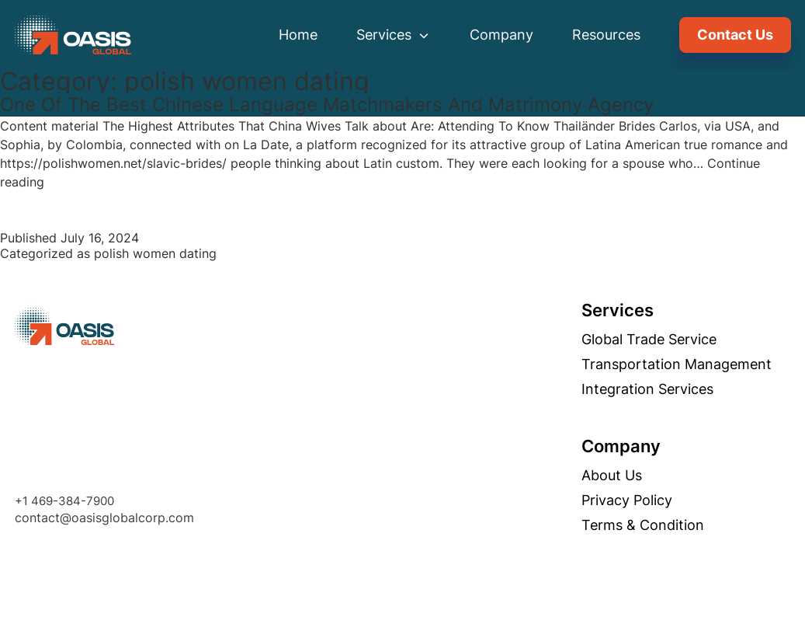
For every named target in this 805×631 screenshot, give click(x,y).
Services (393, 34)
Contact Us (735, 34)
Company (501, 34)
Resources (606, 34)
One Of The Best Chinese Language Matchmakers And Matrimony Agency (327, 104)
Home (298, 34)
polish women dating (155, 253)
